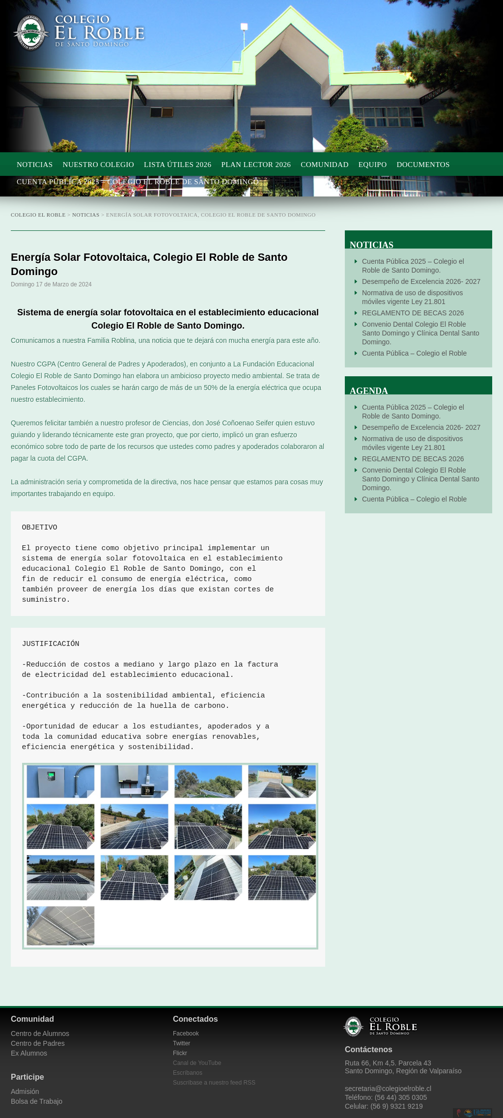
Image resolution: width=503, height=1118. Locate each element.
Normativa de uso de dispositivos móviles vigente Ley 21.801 (412, 297)
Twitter (181, 1043)
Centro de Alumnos (40, 1033)
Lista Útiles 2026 (177, 164)
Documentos (422, 164)
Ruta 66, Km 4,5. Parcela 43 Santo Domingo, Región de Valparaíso (403, 1067)
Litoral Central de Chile (477, 1113)
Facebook (186, 1033)
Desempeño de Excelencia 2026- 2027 (421, 281)
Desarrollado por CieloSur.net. (459, 1113)
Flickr (180, 1053)
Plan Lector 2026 (256, 164)
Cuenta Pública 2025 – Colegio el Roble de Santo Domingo (138, 182)
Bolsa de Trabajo (36, 1101)
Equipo (373, 164)
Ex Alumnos (29, 1053)
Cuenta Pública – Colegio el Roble (414, 353)
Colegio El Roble (89, 33)
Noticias (35, 164)
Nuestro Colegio (99, 164)
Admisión (25, 1091)
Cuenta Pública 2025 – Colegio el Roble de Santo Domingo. (413, 265)
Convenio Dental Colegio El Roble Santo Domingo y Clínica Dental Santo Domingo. (420, 333)
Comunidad (324, 164)
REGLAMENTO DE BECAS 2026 (413, 313)
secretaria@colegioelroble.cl (388, 1088)
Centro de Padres (38, 1043)
